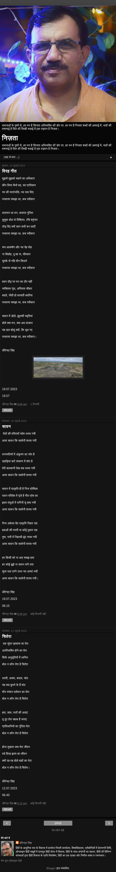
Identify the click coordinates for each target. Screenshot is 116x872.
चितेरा (6, 636)
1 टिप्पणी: (35, 404)
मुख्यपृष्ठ (58, 823)
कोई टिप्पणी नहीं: (38, 613)
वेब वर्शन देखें (58, 830)
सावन (6, 426)
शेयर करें (7, 410)
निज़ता (10, 138)
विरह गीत (9, 171)
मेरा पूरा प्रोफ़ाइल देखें (11, 860)
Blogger (51, 868)
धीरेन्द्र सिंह (25, 842)
